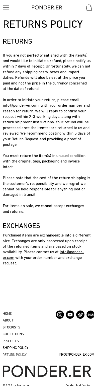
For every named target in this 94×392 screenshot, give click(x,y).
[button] (89, 7)
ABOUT (8, 320)
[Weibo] (80, 315)
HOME (7, 314)
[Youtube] (70, 315)
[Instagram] (60, 315)
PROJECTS (11, 341)
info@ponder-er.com (21, 106)
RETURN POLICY (15, 355)
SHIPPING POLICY (15, 348)
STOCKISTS (11, 327)
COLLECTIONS (13, 334)
